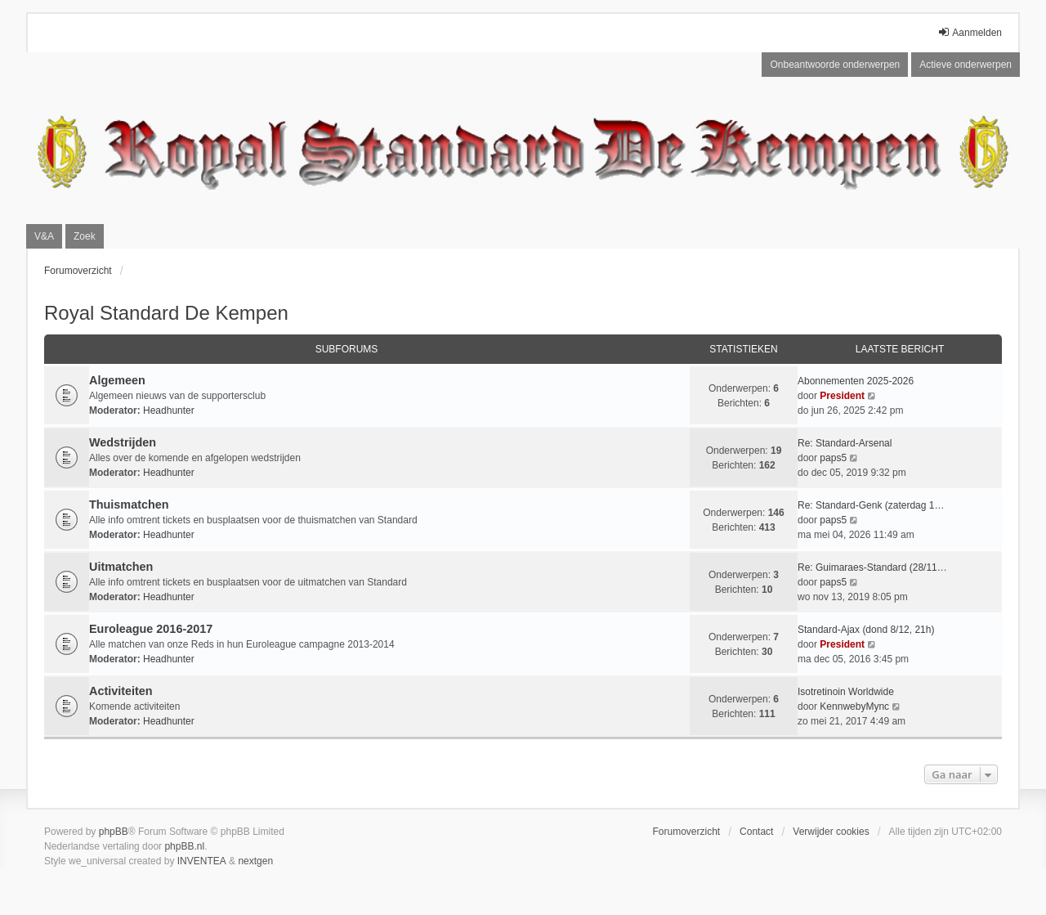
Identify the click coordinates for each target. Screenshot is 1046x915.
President (842, 395)
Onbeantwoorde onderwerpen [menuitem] (835, 64)
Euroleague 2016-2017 (150, 628)
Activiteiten (121, 690)
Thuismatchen (129, 504)
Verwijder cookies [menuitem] (831, 831)
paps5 (833, 458)
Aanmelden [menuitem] (969, 32)
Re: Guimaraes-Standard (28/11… (872, 567)
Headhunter (168, 410)
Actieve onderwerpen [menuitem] (965, 64)
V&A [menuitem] (44, 236)
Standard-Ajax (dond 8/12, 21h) (866, 629)
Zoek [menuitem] (85, 236)
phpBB (113, 831)
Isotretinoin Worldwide (846, 691)
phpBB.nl (184, 846)
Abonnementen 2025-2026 (856, 381)
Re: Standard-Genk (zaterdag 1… (871, 505)
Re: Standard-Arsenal (845, 443)
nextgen (255, 861)
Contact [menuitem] (756, 831)
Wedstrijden (122, 442)
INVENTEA (201, 861)
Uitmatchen (121, 566)
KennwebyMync (854, 706)
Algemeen (117, 380)
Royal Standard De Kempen (166, 313)
